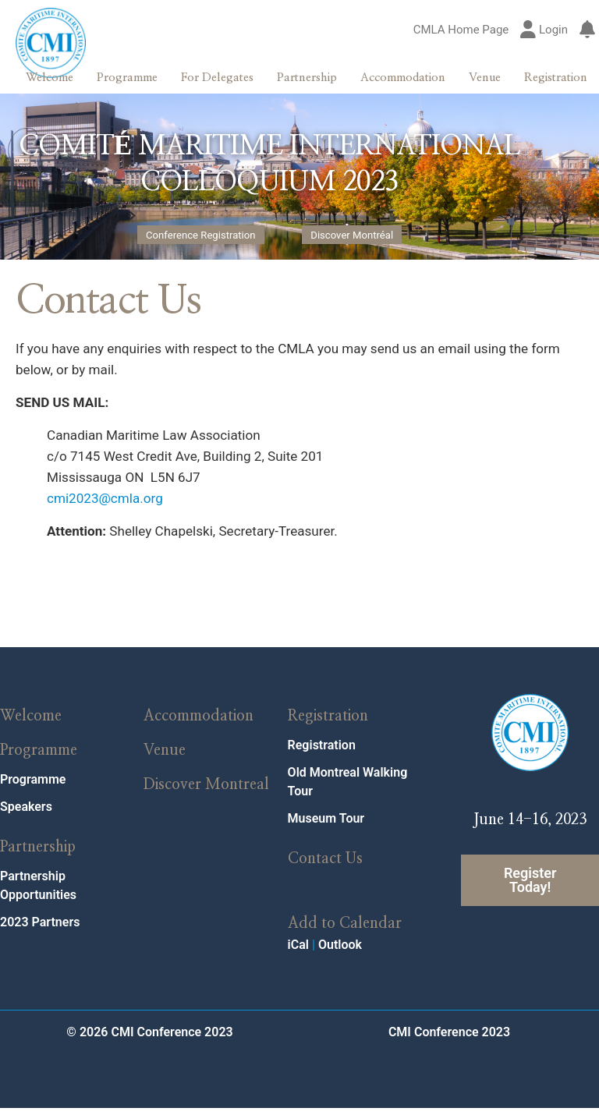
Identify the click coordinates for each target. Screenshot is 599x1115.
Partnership (307, 77)
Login (544, 30)
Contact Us (325, 866)
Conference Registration (201, 236)
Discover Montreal (206, 792)
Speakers (26, 814)
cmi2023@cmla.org (106, 505)
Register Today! (530, 888)
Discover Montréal (351, 236)
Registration (555, 77)
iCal (298, 951)
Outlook (340, 951)
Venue (485, 77)
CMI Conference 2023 (449, 1039)
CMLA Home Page (461, 30)
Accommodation (402, 77)
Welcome (49, 77)
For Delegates (217, 77)
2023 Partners (40, 929)
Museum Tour (326, 826)
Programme (127, 77)
